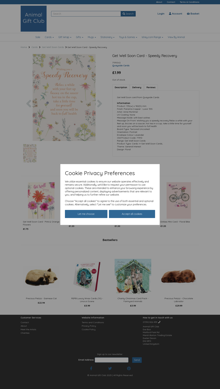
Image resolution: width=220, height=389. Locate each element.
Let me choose (86, 213)
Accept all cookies (132, 213)
